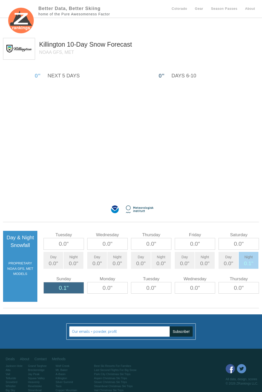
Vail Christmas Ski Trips (109, 390)
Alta (8, 370)
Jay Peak (33, 374)
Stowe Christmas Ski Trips (110, 382)
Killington (53, 44)
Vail (8, 374)
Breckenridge (36, 370)
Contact (40, 359)
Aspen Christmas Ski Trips (110, 378)
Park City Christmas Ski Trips (112, 374)
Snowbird (11, 382)
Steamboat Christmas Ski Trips (113, 386)
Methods (59, 359)
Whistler (11, 386)
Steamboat (34, 390)
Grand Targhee (37, 365)
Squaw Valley (36, 378)
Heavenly (34, 382)
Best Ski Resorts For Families (112, 365)
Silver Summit (64, 382)
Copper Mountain (66, 390)
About (24, 359)
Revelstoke (35, 386)
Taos (58, 386)
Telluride (11, 378)
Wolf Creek (62, 365)
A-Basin (61, 374)
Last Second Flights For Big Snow (115, 370)
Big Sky (10, 390)
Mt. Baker (62, 370)
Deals (10, 359)
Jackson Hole (14, 365)
